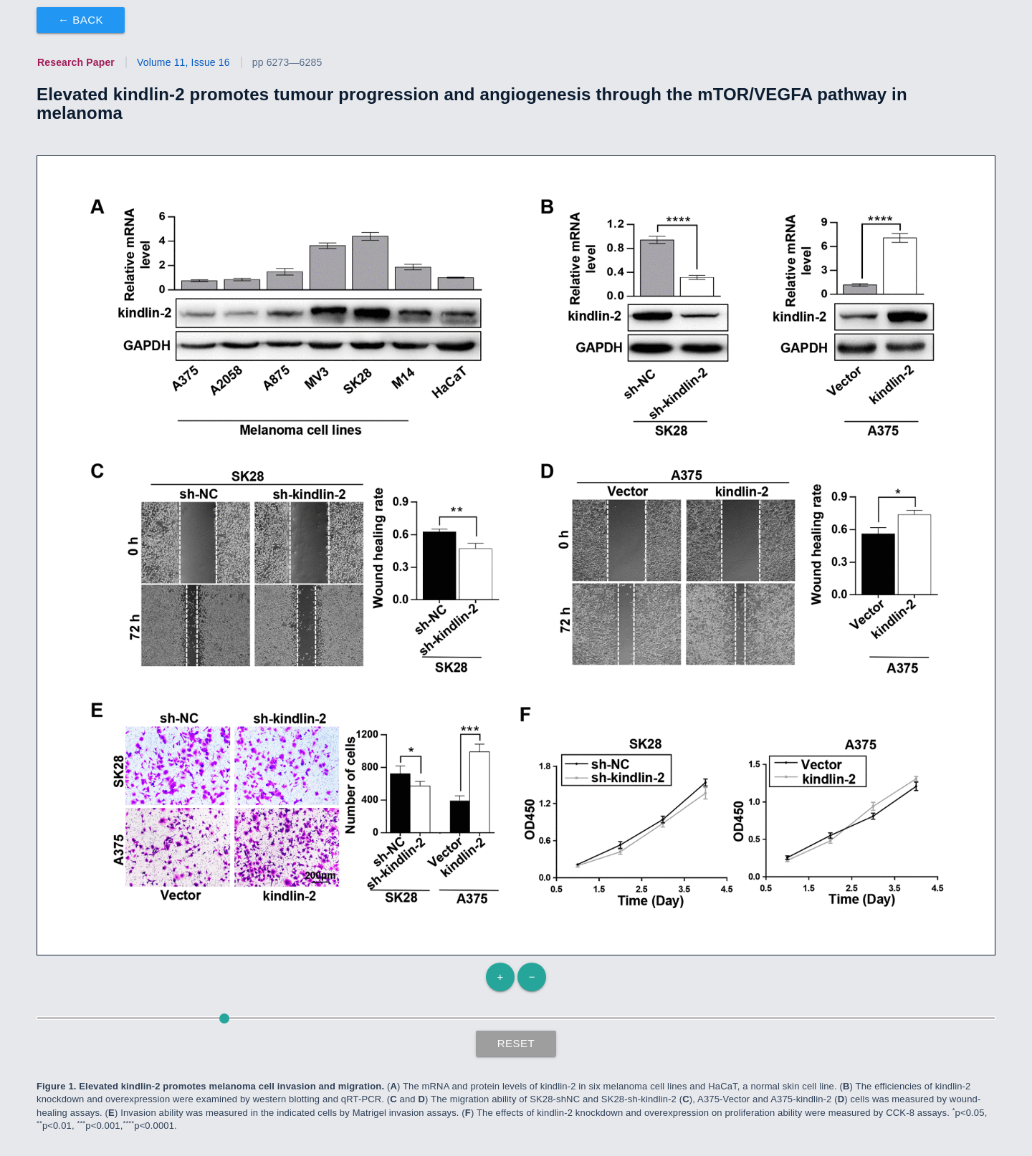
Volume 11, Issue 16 (183, 62)
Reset (516, 1043)
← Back (80, 20)
